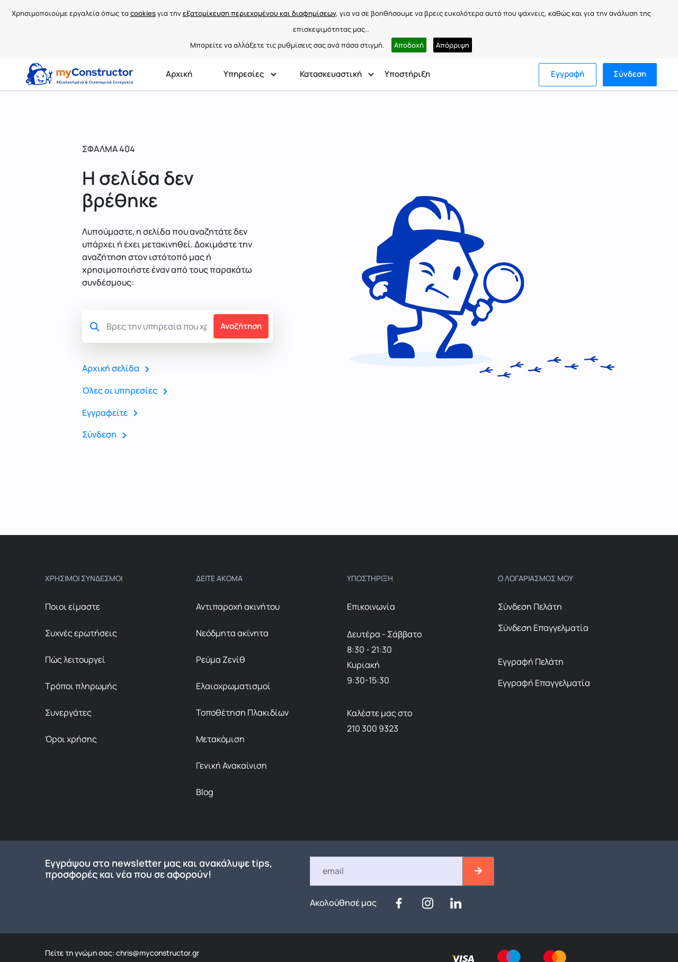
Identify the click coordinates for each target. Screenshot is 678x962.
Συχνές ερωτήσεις (81, 632)
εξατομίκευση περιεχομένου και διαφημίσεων (259, 13)
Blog (204, 791)
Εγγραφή (567, 73)
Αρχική (179, 73)
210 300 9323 (372, 728)
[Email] (387, 870)
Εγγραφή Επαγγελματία (544, 682)
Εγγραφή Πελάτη (531, 661)
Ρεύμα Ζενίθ (220, 659)
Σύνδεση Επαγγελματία (543, 627)
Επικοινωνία (371, 606)
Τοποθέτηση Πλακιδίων (242, 712)
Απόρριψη (452, 45)
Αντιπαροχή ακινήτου (238, 606)
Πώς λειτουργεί (75, 659)
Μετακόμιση (220, 738)
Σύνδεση (629, 73)
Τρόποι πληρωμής (81, 685)
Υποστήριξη (407, 73)
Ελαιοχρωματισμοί (233, 685)
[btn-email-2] (478, 870)
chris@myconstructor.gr (156, 952)
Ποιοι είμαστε (72, 606)
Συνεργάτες (68, 712)
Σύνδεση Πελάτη (530, 606)
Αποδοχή (409, 45)
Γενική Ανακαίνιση (231, 765)
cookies (143, 13)
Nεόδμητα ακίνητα (232, 632)
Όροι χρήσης (71, 738)
